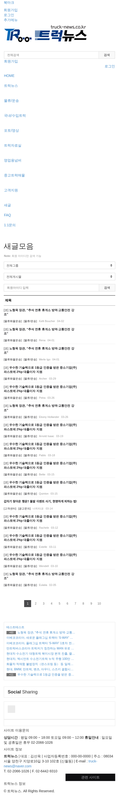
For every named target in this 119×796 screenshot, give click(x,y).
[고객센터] (10, 508)
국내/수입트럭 (15, 115)
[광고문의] (24, 508)
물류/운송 (11, 101)
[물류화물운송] (13, 321)
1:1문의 (10, 225)
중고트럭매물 (14, 175)
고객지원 (11, 190)
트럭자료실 (12, 145)
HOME (9, 76)
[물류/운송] (30, 321)
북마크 (9, 2)
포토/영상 (11, 130)
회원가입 (11, 10)
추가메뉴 (11, 20)
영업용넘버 (12, 160)
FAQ (7, 215)
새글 (7, 205)
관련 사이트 (90, 777)
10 (99, 603)
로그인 (9, 15)
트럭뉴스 (11, 86)
